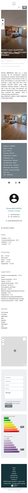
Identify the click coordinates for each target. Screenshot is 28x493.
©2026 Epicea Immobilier (10, 481)
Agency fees (7, 483)
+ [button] (3, 338)
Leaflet (25, 365)
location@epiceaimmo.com (15, 220)
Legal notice (21, 481)
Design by (14, 486)
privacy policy (8, 403)
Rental (2, 60)
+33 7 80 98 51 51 (15, 216)
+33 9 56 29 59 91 (15, 214)
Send (8, 406)
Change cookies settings (18, 483)
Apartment (9, 60)
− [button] (3, 341)
